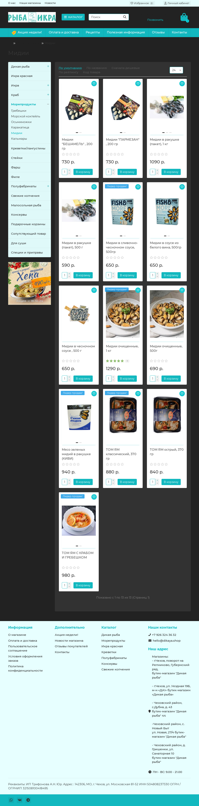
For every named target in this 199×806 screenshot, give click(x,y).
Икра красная (21, 76)
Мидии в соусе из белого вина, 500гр (165, 245)
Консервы (19, 214)
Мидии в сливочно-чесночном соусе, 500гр (122, 247)
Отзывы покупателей (71, 646)
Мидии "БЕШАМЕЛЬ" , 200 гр (77, 144)
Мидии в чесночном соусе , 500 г (78, 348)
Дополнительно (70, 627)
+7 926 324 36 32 (164, 635)
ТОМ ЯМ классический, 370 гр (121, 454)
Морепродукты (28, 43)
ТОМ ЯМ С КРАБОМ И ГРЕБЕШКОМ (77, 555)
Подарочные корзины (28, 224)
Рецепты (93, 32)
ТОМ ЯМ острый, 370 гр (167, 452)
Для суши (18, 243)
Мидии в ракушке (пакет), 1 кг (164, 142)
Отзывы (158, 32)
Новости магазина (69, 640)
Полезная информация (126, 32)
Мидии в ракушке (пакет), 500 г (76, 245)
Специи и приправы (27, 252)
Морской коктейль (25, 116)
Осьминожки (21, 122)
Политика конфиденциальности (25, 668)
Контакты (179, 32)
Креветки (108, 652)
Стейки (17, 158)
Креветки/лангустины (28, 148)
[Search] (109, 17)
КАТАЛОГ (73, 17)
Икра (31, 85)
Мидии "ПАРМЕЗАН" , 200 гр (122, 142)
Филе (15, 177)
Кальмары (19, 138)
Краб (31, 95)
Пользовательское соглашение (23, 648)
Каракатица (20, 127)
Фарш (15, 167)
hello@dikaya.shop (167, 640)
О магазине (17, 635)
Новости (50, 3)
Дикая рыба (31, 66)
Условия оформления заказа (25, 658)
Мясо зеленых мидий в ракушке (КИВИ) (76, 454)
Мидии (16, 133)
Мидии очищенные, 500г (166, 348)
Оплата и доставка (64, 32)
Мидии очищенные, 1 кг (122, 348)
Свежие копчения (25, 196)
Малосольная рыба (26, 205)
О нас (12, 3)
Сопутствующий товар (28, 233)
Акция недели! (27, 32)
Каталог (108, 627)
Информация (20, 627)
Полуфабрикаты (31, 186)
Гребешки (18, 110)
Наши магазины (30, 3)
